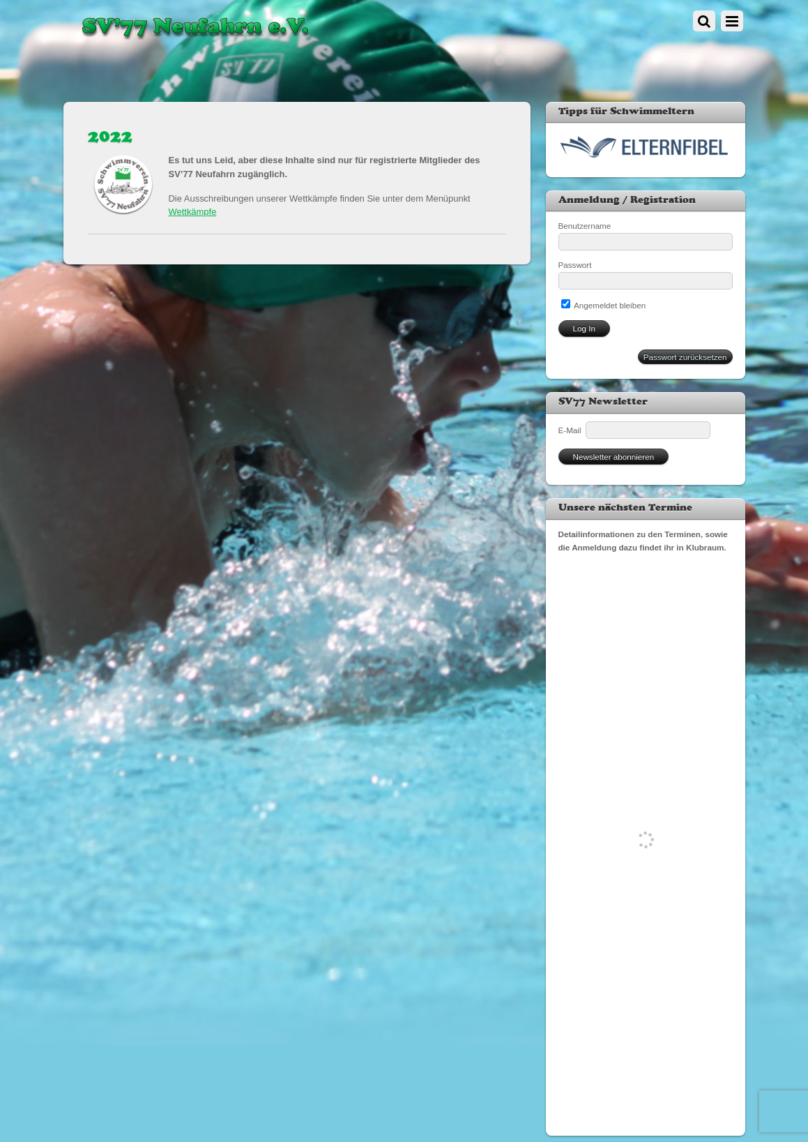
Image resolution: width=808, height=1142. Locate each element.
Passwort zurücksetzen (685, 356)
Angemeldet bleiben (603, 305)
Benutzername (584, 225)
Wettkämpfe (193, 211)
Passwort (575, 264)
